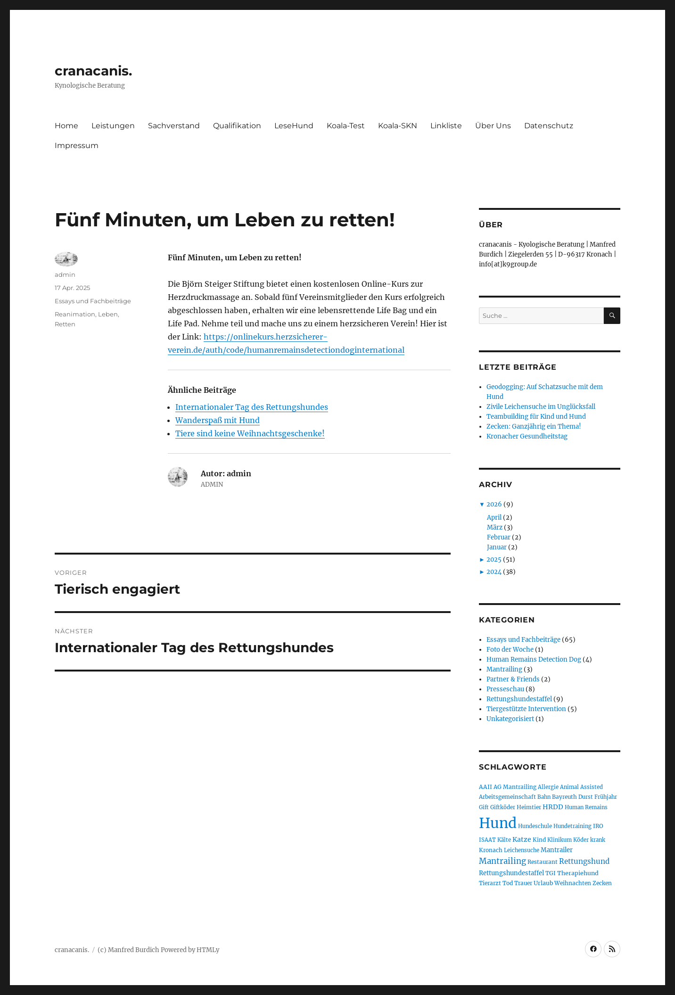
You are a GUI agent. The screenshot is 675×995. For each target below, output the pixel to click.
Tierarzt (490, 883)
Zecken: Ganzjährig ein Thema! (533, 427)
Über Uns (493, 125)
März (494, 527)
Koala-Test (346, 125)
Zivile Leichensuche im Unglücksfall (540, 407)
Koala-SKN (397, 125)
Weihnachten (572, 883)
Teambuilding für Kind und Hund (536, 417)
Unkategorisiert (510, 719)
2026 (494, 504)
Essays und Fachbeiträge (93, 301)
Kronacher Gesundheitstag (527, 436)
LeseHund (293, 125)
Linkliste (446, 125)
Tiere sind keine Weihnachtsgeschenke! (250, 433)
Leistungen (113, 125)
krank (597, 840)
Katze (521, 839)
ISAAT (487, 840)
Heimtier (529, 807)
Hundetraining (572, 826)
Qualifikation (237, 125)
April (494, 518)
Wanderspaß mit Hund (217, 420)
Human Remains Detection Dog (533, 659)
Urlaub (543, 883)
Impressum (77, 145)
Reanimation (75, 314)
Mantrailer (557, 850)
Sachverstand (174, 125)
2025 (494, 560)
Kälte (504, 840)
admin (65, 274)
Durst (585, 797)
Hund (498, 823)
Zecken (602, 883)
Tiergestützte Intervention (526, 709)
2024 (494, 572)
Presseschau (505, 689)
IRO (598, 825)
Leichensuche (521, 850)
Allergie (548, 787)
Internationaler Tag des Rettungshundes (251, 407)
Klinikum (559, 840)
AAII (485, 786)
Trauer (523, 883)
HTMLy (208, 950)
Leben (108, 314)
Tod (507, 883)
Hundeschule (535, 826)
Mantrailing (504, 669)
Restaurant (542, 861)
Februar (498, 537)
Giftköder (502, 807)
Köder (581, 840)
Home (66, 125)
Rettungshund (584, 861)
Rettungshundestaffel (519, 699)
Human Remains (586, 807)
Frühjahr (605, 797)
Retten (65, 324)
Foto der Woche (510, 650)
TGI (550, 873)
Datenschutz (548, 125)
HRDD (553, 807)
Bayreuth (564, 796)
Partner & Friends (513, 679)
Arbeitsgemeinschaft (507, 796)
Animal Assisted (581, 787)
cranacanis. (93, 71)
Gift (484, 807)
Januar (497, 547)
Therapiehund (578, 873)
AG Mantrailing (515, 786)
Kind (539, 839)
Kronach (490, 850)
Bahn (544, 797)
